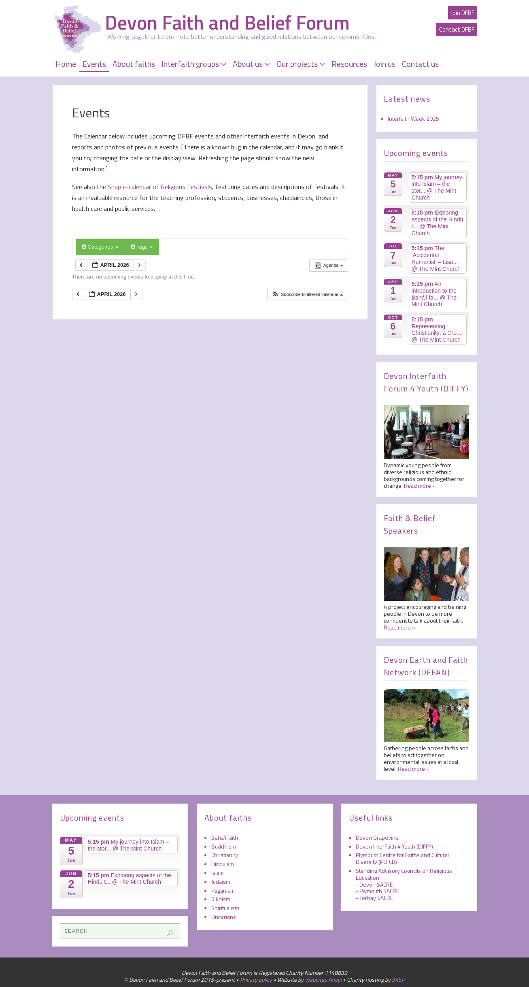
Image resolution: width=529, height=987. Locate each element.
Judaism (220, 881)
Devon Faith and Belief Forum (227, 22)
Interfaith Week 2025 (413, 118)
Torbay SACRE (376, 897)
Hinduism (222, 863)
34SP (398, 979)
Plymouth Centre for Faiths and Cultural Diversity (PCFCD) (402, 858)
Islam (217, 872)
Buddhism (223, 846)
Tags (142, 247)
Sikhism (220, 899)
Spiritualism (225, 908)
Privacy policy (256, 979)
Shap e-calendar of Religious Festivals (159, 186)
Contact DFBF (456, 29)
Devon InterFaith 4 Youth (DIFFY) (394, 846)
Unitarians (223, 917)
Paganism (223, 890)
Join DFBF (462, 12)
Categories (100, 247)
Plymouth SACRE (379, 891)
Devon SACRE (376, 884)
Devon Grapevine (377, 837)
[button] (307, 294)
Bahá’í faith (224, 837)
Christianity (224, 855)
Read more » (420, 485)
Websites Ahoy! (323, 979)
